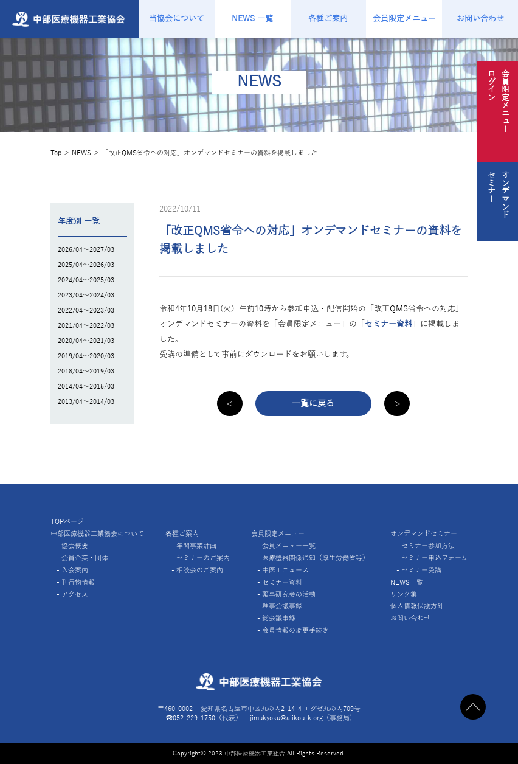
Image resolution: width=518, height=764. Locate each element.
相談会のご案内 (199, 570)
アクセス (74, 594)
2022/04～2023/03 (86, 310)
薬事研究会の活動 (289, 594)
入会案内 (74, 570)
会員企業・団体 (84, 557)
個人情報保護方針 (417, 605)
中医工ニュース (285, 570)
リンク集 (403, 594)
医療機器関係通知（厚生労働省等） (315, 557)
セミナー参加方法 (428, 545)
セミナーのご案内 (203, 557)
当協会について (176, 18)
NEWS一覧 (406, 582)
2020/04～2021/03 (86, 340)
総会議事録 (278, 618)
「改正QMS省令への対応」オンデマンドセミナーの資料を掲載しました (209, 152)
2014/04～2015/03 (86, 386)
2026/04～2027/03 (86, 249)
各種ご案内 (328, 18)
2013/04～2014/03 (86, 401)
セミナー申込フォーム (434, 557)
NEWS (81, 152)
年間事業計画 (196, 545)
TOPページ (67, 521)
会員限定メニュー (404, 18)
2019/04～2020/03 (86, 355)
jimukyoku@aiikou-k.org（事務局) (301, 717)
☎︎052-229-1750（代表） (204, 717)
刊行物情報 (78, 582)
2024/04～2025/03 (86, 279)
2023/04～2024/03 (86, 295)
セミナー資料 (388, 323)
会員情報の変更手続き (295, 630)
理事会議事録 (282, 605)
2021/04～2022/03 (86, 325)
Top (55, 152)
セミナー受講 (421, 570)
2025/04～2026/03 (86, 264)
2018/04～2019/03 (86, 371)
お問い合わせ (480, 18)
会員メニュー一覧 (289, 545)
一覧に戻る (313, 403)
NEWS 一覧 (252, 18)
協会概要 (74, 545)
